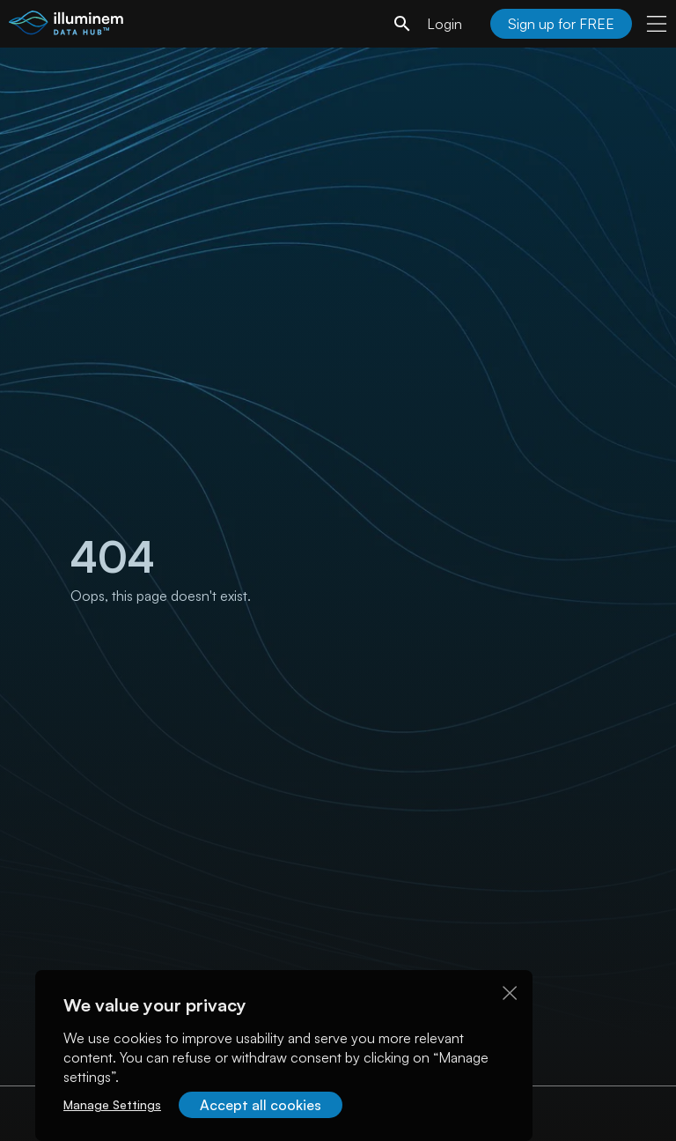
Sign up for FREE (561, 24)
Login (444, 24)
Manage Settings (112, 1104)
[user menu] (656, 24)
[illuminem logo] (66, 26)
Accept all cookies (260, 1105)
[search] (402, 23)
